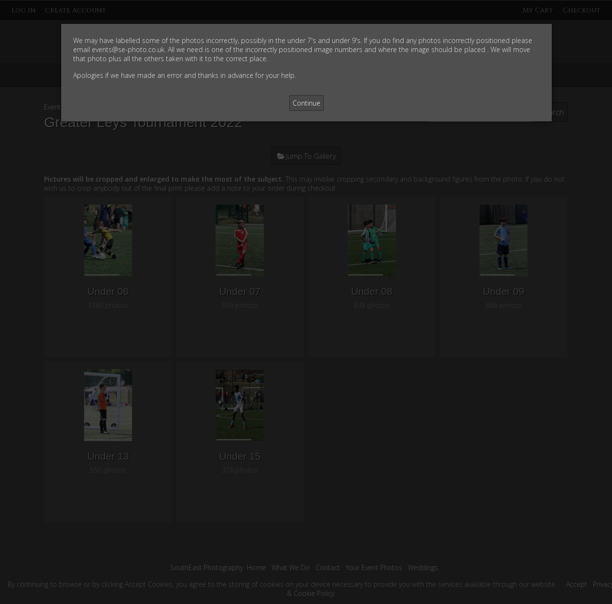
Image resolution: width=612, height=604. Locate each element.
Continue (306, 103)
